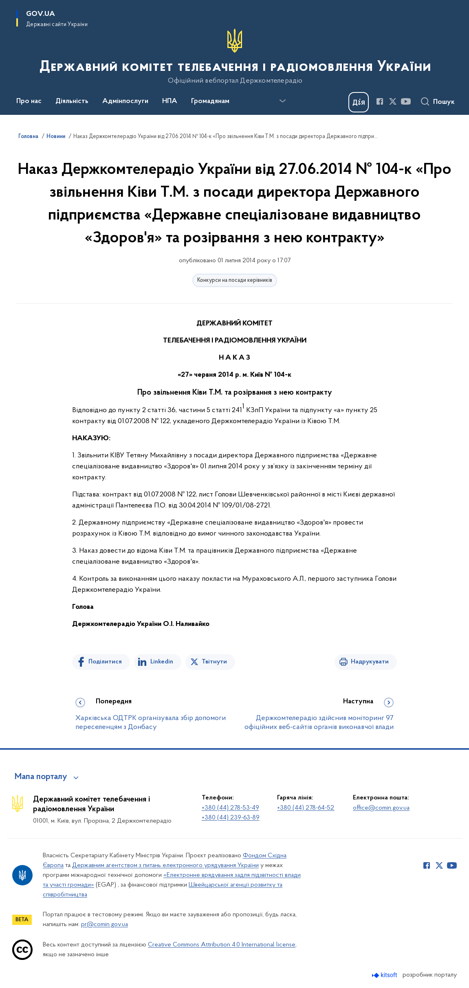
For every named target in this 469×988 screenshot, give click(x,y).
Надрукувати (370, 662)
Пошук (444, 102)
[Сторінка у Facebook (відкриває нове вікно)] (380, 101)
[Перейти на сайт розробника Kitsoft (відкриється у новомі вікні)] (385, 975)
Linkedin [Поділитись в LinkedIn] (161, 662)
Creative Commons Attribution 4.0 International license (221, 945)
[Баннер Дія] (358, 102)
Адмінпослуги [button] (125, 101)
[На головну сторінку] (234, 57)
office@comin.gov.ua (381, 808)
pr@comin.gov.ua (104, 924)
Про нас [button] (29, 101)
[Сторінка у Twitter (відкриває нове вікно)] (393, 101)
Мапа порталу (41, 777)
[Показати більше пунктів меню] (282, 101)
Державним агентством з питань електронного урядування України (165, 865)
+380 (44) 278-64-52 (305, 808)
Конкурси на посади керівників (234, 280)
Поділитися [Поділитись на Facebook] (105, 662)
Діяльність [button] (71, 101)
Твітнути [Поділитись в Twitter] (214, 662)
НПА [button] (169, 101)
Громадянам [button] (210, 101)
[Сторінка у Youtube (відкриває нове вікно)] (406, 101)
